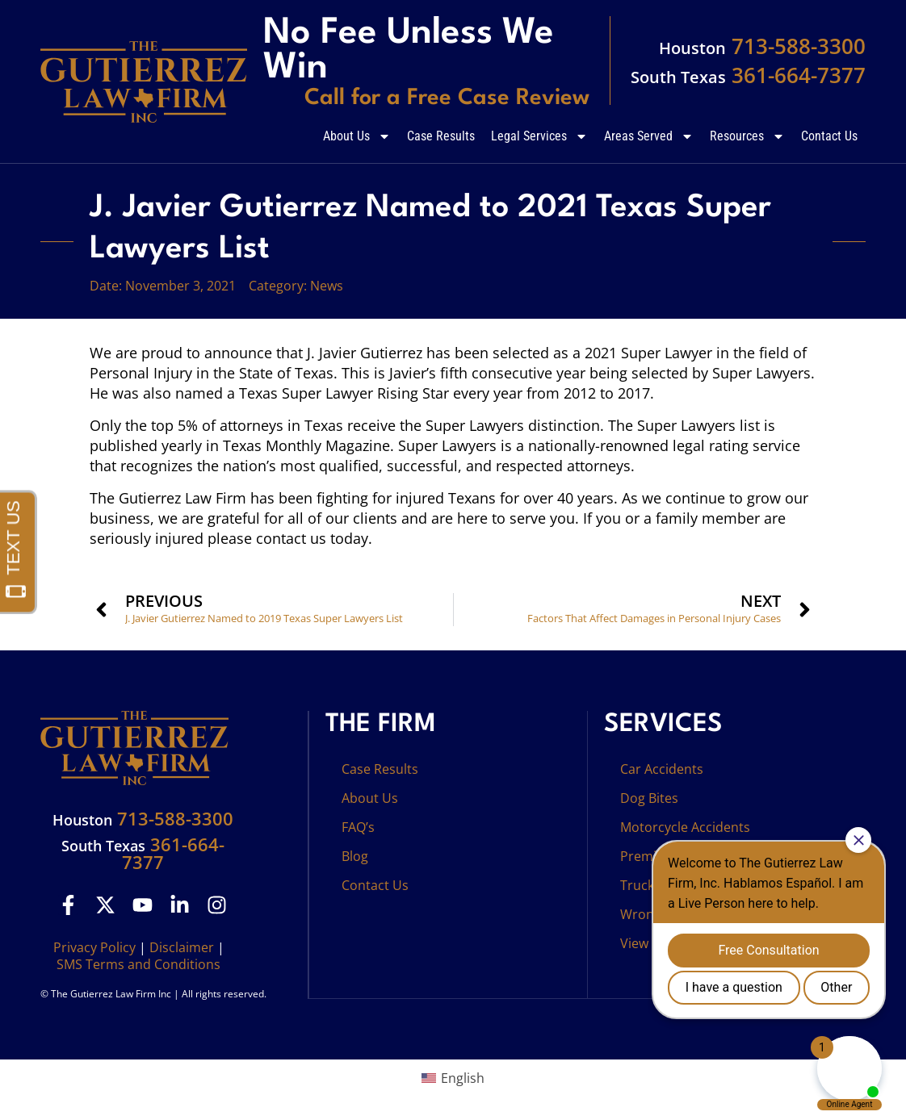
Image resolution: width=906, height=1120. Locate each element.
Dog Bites (649, 798)
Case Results (441, 136)
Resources (747, 136)
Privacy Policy (94, 947)
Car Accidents (661, 769)
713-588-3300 (762, 46)
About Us (357, 136)
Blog (355, 856)
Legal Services (539, 136)
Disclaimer (181, 947)
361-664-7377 (748, 75)
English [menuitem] (462, 1078)
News (326, 286)
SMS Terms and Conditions (138, 964)
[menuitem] (453, 1077)
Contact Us (829, 136)
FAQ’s (358, 827)
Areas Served (649, 136)
